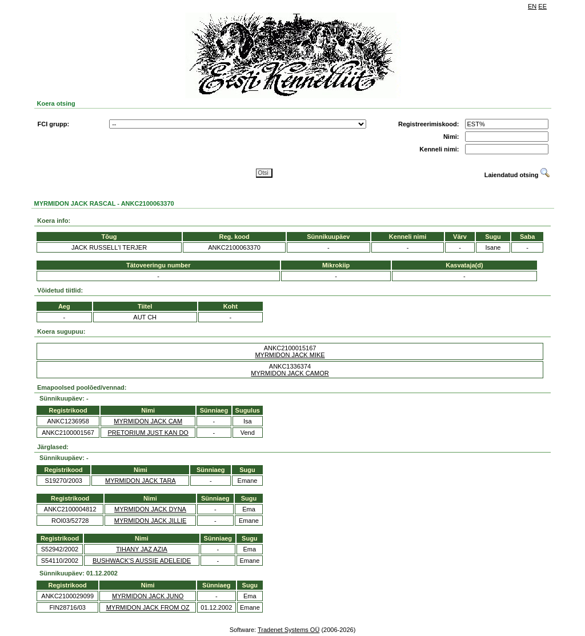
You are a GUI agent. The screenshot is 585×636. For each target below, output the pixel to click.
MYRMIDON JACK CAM (148, 421)
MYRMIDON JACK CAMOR (289, 373)
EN (532, 6)
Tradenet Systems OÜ (288, 629)
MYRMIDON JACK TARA (140, 480)
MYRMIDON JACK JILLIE (150, 520)
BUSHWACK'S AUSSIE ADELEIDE (142, 560)
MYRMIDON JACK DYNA (150, 509)
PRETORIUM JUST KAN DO (148, 432)
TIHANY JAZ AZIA (141, 549)
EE (542, 6)
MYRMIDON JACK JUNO (147, 596)
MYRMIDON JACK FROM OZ (148, 607)
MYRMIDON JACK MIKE (289, 354)
